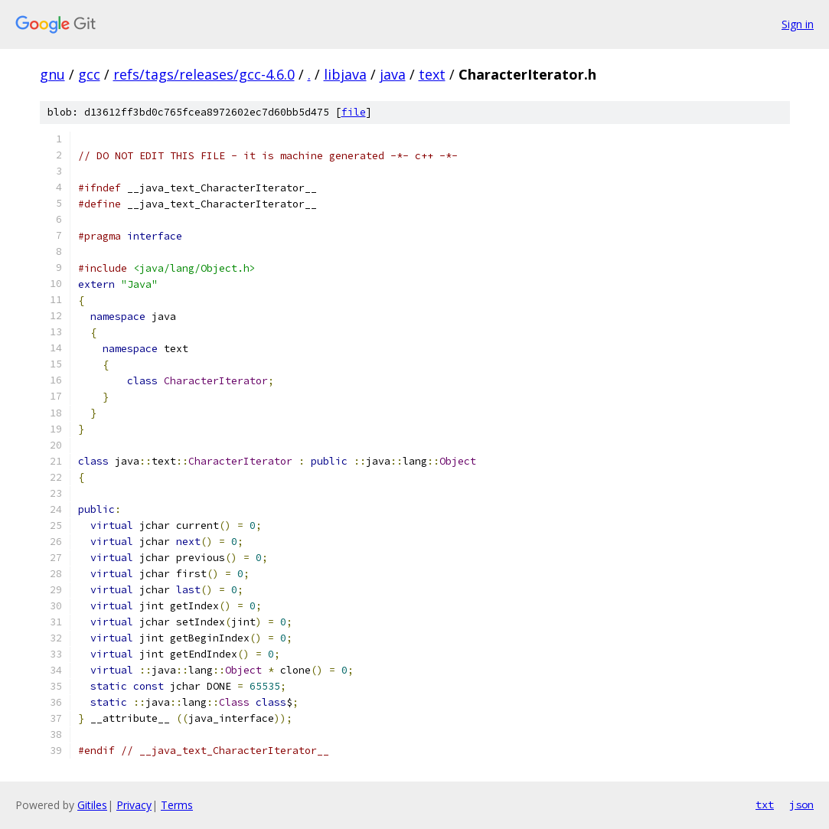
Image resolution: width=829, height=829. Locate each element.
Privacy (134, 805)
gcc (89, 74)
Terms (177, 805)
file (353, 112)
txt (765, 804)
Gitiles (92, 805)
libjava (345, 74)
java (393, 74)
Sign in (798, 24)
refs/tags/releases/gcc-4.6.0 (204, 74)
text (432, 74)
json (801, 804)
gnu (52, 74)
